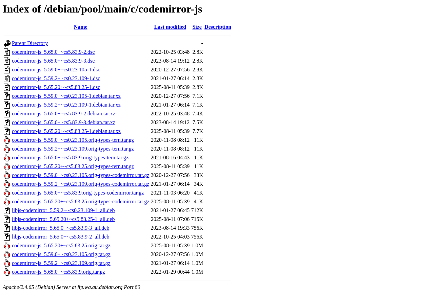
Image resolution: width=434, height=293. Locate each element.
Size (197, 27)
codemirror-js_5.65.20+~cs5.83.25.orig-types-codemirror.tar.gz (80, 201)
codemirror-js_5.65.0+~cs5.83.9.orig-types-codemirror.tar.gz (78, 193)
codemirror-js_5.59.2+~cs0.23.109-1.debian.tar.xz (66, 105)
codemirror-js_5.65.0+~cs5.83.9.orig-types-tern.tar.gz (70, 157)
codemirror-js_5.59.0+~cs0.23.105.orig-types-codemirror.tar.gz (80, 175)
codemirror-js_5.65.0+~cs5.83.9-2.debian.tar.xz (63, 113)
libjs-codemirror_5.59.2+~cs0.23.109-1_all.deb (63, 210)
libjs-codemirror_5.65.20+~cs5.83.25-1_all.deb (63, 219)
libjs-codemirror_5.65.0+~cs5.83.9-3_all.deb (60, 228)
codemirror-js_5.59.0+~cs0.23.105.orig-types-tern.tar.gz (73, 140)
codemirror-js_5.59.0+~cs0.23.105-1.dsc (56, 69)
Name (80, 27)
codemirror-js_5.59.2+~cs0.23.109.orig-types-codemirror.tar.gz (80, 184)
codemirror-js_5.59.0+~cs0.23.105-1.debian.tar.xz (66, 96)
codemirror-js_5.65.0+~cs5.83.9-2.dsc (53, 52)
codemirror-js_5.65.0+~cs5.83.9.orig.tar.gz (58, 272)
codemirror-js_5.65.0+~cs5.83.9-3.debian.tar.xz (63, 122)
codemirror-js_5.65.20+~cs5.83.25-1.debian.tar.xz (66, 131)
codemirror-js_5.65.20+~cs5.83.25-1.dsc (56, 87)
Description (217, 27)
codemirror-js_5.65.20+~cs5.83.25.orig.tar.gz (61, 245)
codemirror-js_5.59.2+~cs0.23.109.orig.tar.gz (61, 263)
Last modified (170, 27)
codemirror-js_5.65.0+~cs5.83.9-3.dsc (53, 61)
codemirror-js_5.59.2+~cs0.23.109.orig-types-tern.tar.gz (73, 149)
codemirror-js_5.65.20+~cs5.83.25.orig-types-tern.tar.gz (73, 166)
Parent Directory (30, 43)
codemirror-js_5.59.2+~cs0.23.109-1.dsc (56, 78)
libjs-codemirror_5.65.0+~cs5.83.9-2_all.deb (60, 237)
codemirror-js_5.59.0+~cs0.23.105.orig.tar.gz (61, 254)
